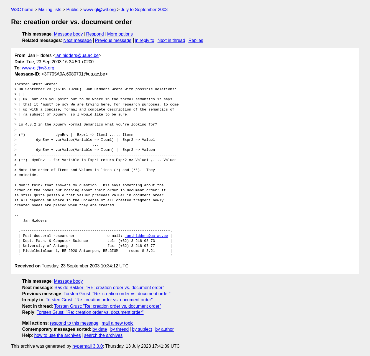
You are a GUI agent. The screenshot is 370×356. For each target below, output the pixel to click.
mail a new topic (118, 323)
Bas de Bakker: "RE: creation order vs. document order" (109, 287)
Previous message (113, 40)
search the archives (103, 335)
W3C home (22, 9)
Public (72, 9)
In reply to (144, 40)
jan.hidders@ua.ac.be (77, 55)
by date (99, 329)
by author (164, 329)
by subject (142, 329)
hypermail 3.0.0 (87, 346)
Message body (68, 34)
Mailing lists (49, 9)
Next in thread (171, 40)
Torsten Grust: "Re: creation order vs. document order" (116, 293)
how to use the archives (57, 335)
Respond (95, 34)
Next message (77, 40)
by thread (119, 329)
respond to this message (74, 323)
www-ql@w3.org (99, 9)
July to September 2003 (144, 9)
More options (120, 34)
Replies (195, 40)
